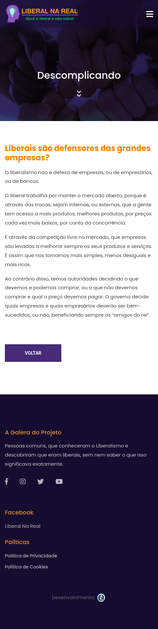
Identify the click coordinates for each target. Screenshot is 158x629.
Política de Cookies (26, 567)
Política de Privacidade (31, 556)
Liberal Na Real (23, 526)
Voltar (33, 353)
